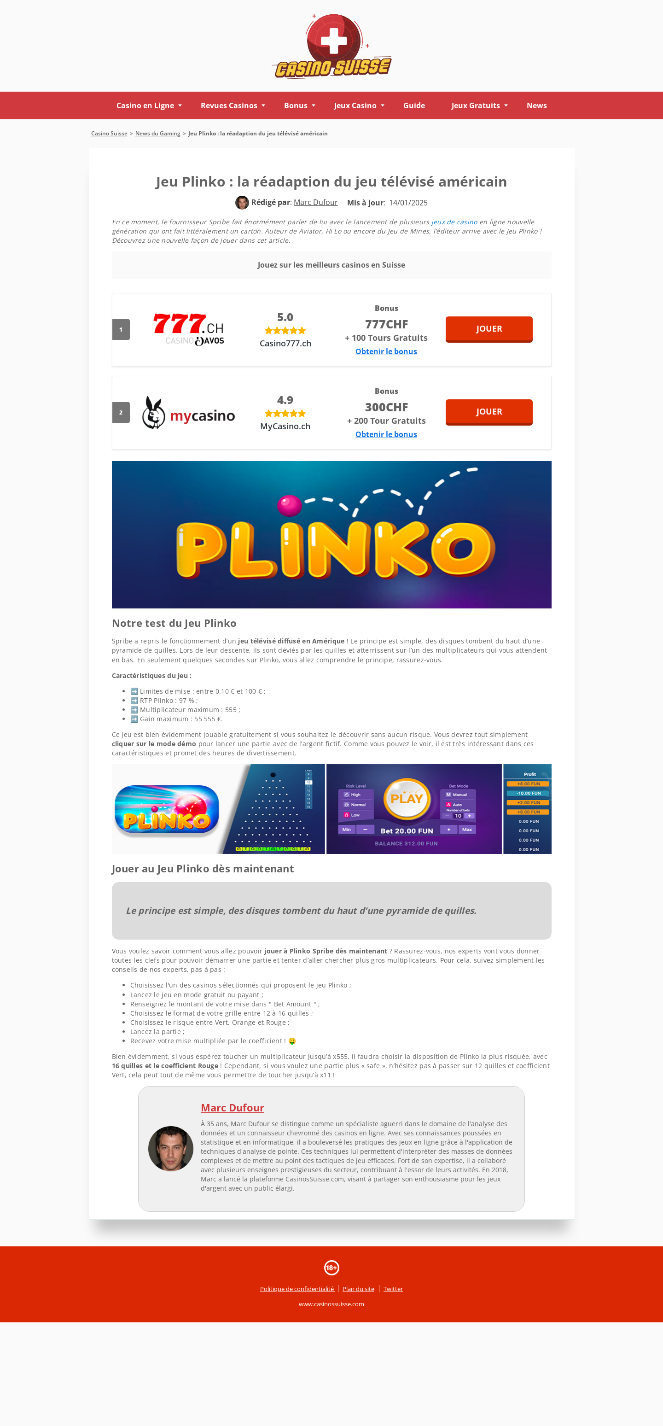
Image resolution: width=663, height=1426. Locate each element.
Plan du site (358, 1289)
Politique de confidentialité (297, 1289)
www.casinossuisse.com (331, 1304)
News (537, 105)
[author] (242, 203)
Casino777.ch (285, 343)
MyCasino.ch (285, 426)
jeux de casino (454, 221)
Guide (414, 105)
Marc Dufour (232, 1107)
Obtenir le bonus (386, 351)
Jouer (501, 328)
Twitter (393, 1289)
